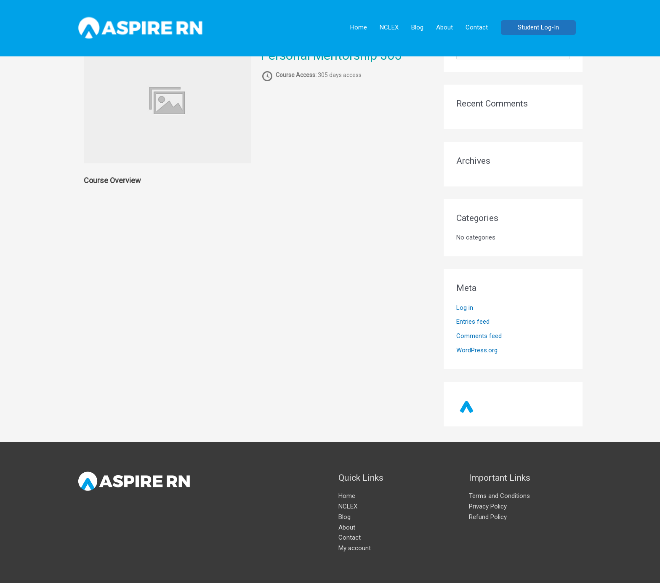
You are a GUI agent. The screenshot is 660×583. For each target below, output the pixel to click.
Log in (464, 307)
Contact (477, 27)
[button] (538, 27)
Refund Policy (488, 517)
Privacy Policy (488, 506)
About (444, 27)
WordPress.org (477, 350)
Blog (417, 27)
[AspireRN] (140, 27)
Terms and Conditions (499, 496)
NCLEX (389, 27)
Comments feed (479, 336)
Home (358, 27)
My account (354, 548)
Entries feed (473, 321)
